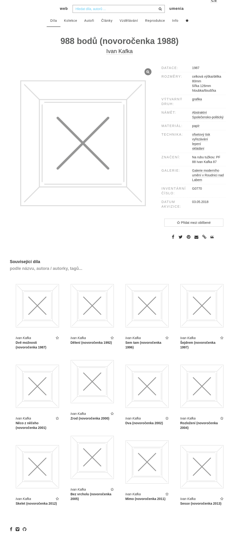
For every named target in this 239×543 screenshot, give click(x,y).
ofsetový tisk (201, 141)
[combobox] (119, 16)
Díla (53, 27)
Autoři (89, 27)
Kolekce (70, 27)
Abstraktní (199, 119)
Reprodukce (155, 27)
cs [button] (214, 7)
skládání (198, 155)
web (64, 15)
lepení (196, 150)
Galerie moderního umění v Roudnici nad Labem (208, 181)
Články (107, 27)
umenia (176, 15)
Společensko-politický (208, 124)
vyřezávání (200, 146)
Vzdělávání (129, 27)
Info (175, 27)
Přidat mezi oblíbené (194, 229)
